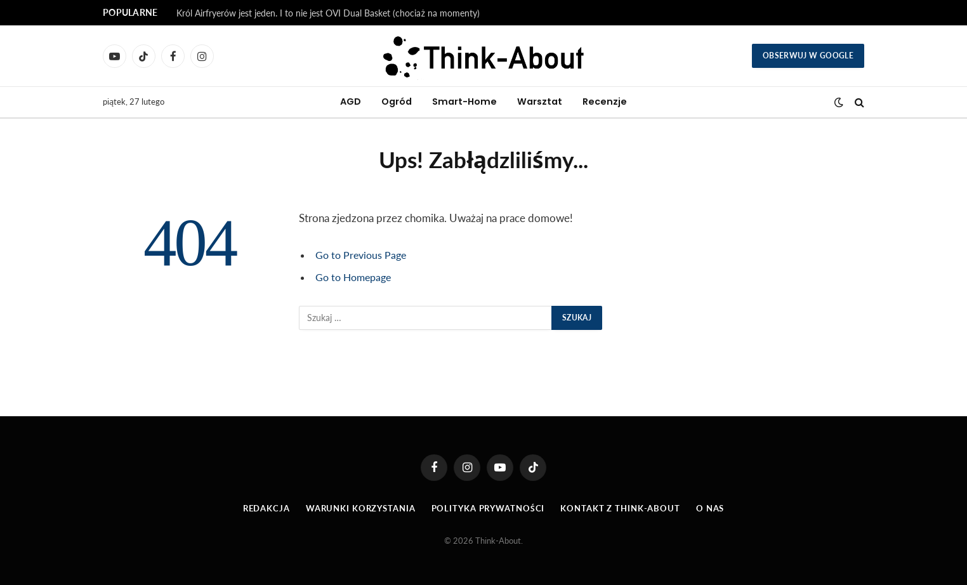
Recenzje (604, 101)
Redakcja (265, 508)
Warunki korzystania (360, 508)
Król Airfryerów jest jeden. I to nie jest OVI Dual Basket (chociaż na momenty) (328, 13)
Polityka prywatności (487, 508)
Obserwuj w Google (808, 55)
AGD (350, 101)
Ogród (396, 101)
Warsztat (539, 101)
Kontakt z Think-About (621, 508)
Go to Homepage (356, 277)
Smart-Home (464, 101)
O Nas (711, 508)
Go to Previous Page (363, 255)
